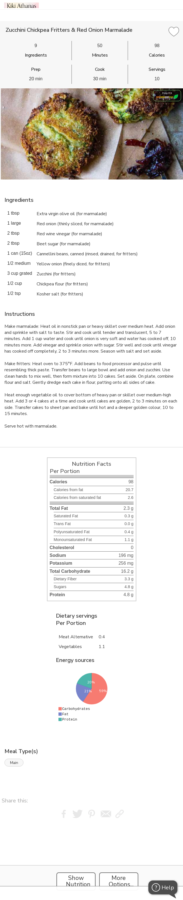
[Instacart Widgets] (91, 855)
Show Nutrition (78, 881)
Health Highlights (167, 95)
